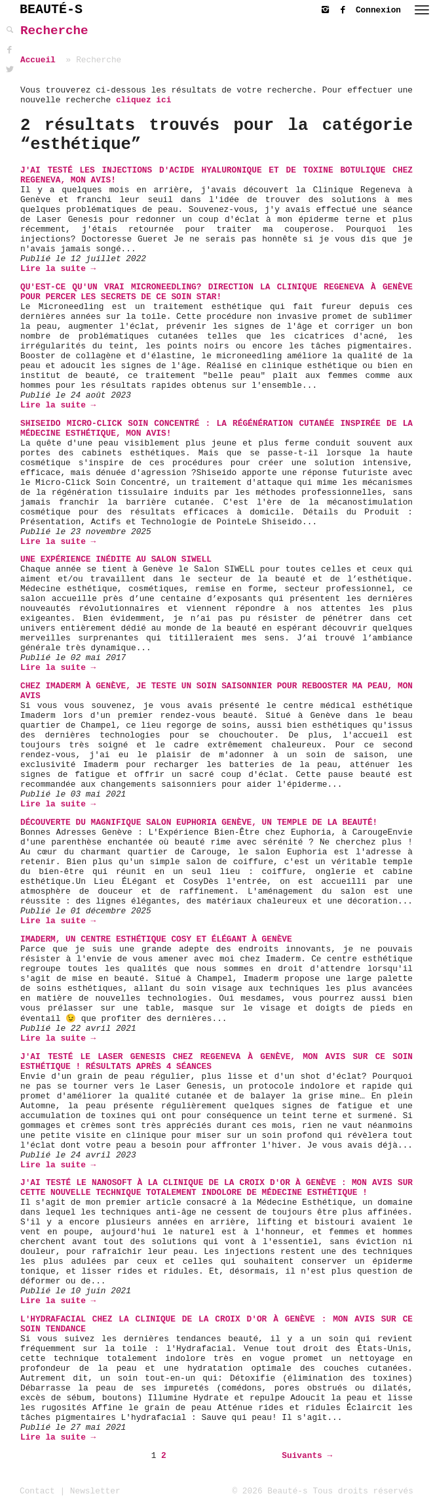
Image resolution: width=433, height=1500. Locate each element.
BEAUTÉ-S (51, 9)
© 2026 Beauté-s (270, 1491)
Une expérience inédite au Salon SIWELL (116, 559)
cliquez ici (143, 100)
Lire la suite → (58, 269)
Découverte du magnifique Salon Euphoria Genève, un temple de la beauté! (198, 822)
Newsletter (95, 1491)
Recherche (54, 31)
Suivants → (307, 1456)
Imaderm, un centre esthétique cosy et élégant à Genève (156, 939)
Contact (37, 1491)
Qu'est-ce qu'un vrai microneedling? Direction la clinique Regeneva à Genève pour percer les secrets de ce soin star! (216, 292)
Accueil (38, 60)
